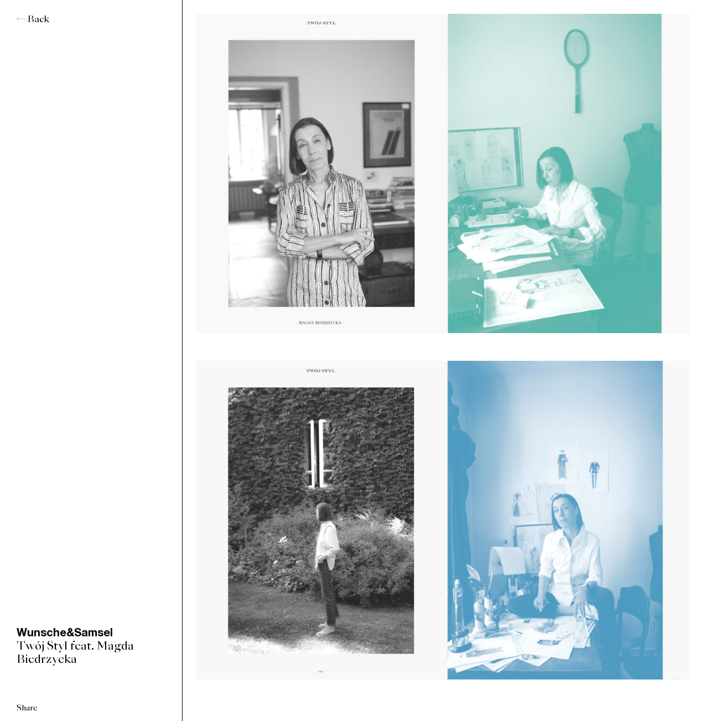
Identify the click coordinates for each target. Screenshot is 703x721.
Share (27, 708)
